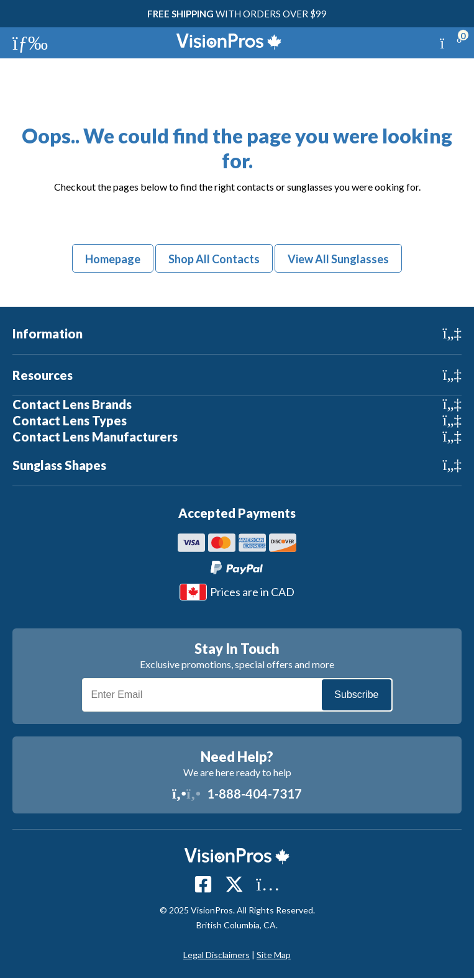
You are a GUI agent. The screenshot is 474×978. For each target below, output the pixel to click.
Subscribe (356, 694)
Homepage (112, 259)
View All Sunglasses (338, 259)
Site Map (274, 954)
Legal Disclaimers (216, 954)
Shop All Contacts (214, 259)
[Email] (237, 695)
